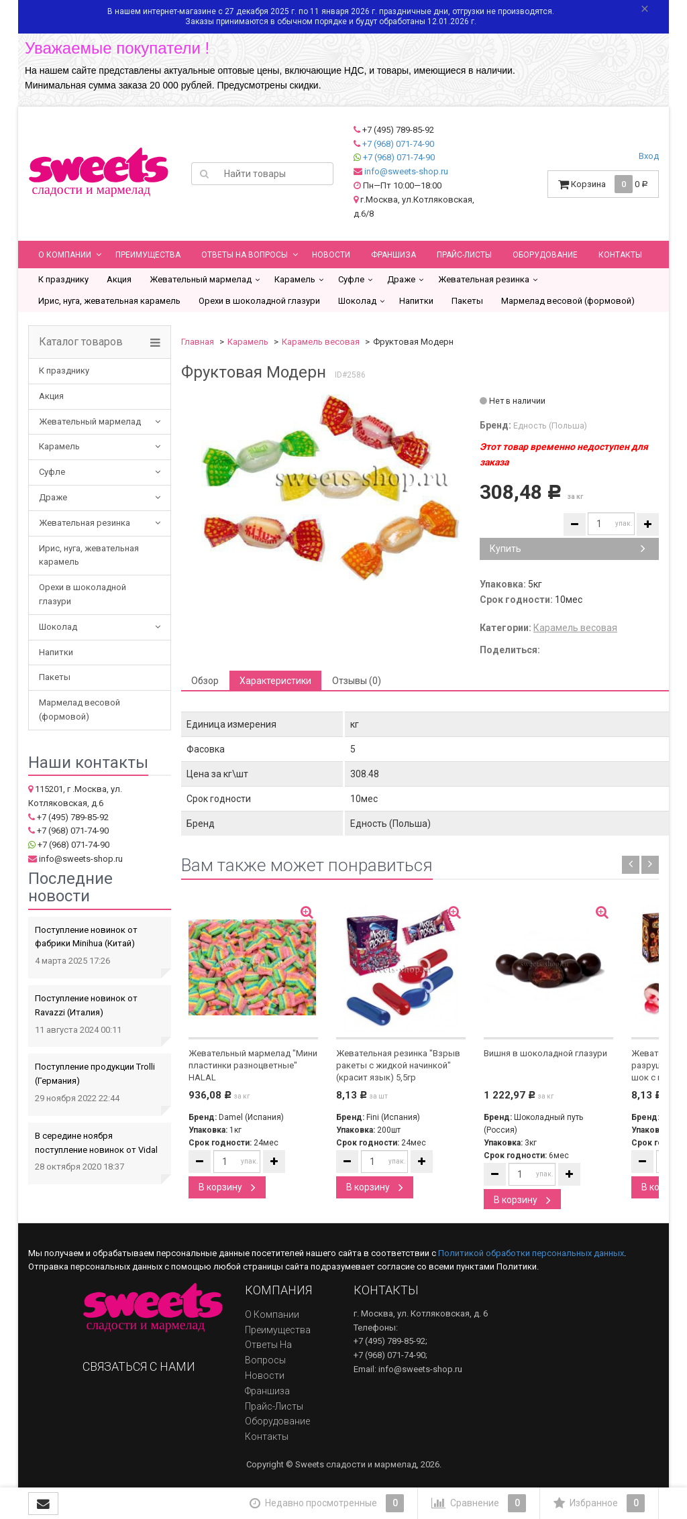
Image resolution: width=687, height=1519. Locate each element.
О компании (64, 255)
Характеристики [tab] (275, 680)
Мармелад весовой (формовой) (568, 301)
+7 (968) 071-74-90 (398, 144)
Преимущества (147, 255)
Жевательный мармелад (201, 279)
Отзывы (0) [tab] (356, 680)
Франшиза (393, 255)
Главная (197, 342)
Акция (119, 279)
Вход (649, 156)
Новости (331, 255)
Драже (401, 279)
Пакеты (467, 301)
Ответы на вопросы (244, 255)
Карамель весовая (321, 342)
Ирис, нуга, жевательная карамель (109, 301)
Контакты (620, 255)
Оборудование (545, 255)
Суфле (351, 279)
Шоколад (357, 301)
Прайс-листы (464, 255)
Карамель (294, 279)
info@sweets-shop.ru (406, 171)
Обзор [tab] (205, 680)
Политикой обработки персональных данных (531, 1253)
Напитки (416, 301)
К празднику (63, 279)
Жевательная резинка (483, 279)
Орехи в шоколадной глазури (259, 301)
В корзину (227, 1187)
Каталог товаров (81, 342)
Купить (567, 548)
